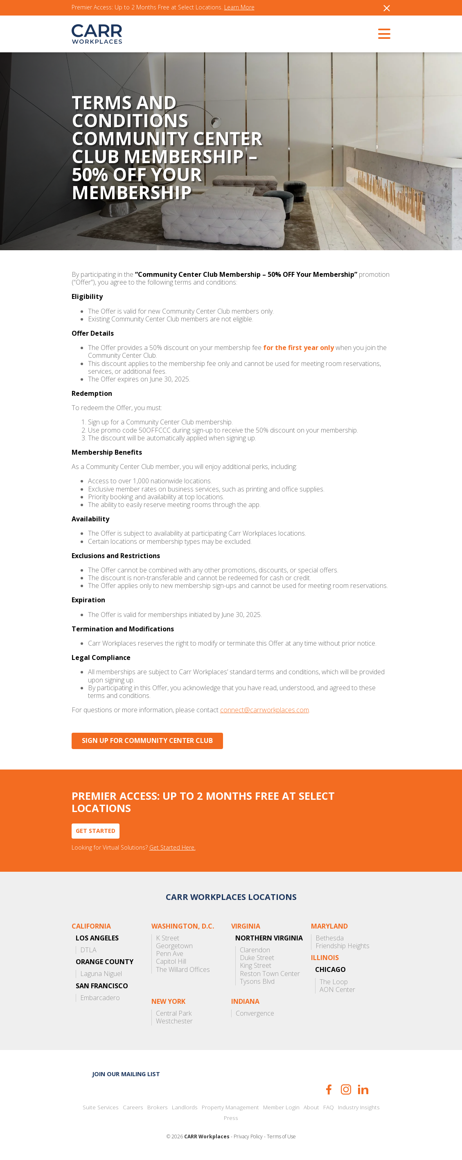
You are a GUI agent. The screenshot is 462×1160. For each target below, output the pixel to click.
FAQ (328, 1107)
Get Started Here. (172, 847)
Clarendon (255, 950)
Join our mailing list (126, 1074)
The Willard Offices (183, 970)
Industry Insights (359, 1107)
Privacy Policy (248, 1137)
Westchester (174, 1021)
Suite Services (101, 1107)
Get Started (95, 831)
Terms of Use (281, 1137)
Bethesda (330, 938)
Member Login (281, 1107)
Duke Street (257, 958)
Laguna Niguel (101, 974)
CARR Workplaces (97, 34)
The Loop (334, 982)
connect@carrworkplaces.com (264, 710)
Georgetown (174, 946)
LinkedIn (363, 1089)
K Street (167, 938)
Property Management (230, 1107)
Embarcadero (100, 998)
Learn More (239, 7)
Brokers (157, 1107)
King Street (255, 965)
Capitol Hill (171, 961)
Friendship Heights (343, 946)
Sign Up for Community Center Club (147, 740)
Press (231, 1118)
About (311, 1107)
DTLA (88, 950)
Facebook (329, 1089)
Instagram (346, 1089)
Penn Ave (169, 954)
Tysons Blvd (257, 981)
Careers (133, 1107)
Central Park (174, 1013)
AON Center (337, 990)
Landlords (185, 1107)
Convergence (255, 1013)
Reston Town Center (270, 974)
